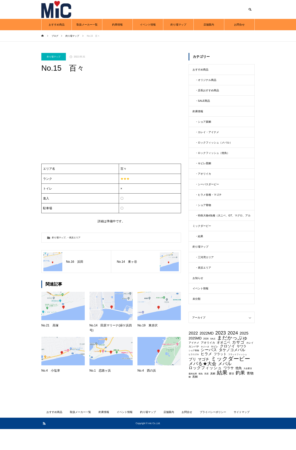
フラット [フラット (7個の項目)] (220, 375)
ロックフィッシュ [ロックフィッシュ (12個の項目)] (205, 389)
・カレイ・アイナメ (207, 138)
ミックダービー (202, 240)
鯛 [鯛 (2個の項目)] (190, 398)
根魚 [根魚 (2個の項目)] (201, 395)
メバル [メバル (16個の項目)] (225, 385)
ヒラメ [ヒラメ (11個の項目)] (206, 375)
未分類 (196, 319)
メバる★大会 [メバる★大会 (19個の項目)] (202, 385)
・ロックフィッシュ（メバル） (213, 149)
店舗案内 (209, 24)
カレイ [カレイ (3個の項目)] (250, 364)
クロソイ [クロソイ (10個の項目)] (227, 367)
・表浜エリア (73, 237)
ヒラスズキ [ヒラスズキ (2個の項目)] (194, 376)
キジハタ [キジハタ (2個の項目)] (205, 368)
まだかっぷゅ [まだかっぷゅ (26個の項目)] (232, 359)
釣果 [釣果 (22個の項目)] (240, 394)
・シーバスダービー (207, 194)
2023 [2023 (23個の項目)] (220, 354)
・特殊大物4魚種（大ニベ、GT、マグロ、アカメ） (223, 231)
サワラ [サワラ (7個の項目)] (241, 367)
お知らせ (198, 296)
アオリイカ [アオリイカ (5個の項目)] (208, 363)
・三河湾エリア (204, 274)
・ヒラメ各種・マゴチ (208, 206)
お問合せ (239, 24)
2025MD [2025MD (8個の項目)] (195, 359)
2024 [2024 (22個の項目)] (232, 354)
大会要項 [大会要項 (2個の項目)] (248, 390)
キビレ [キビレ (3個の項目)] (214, 368)
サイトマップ (242, 433)
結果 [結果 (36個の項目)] (222, 393)
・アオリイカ (203, 183)
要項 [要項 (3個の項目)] (231, 394)
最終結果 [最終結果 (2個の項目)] (193, 395)
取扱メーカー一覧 (87, 24)
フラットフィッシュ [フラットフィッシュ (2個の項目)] (237, 376)
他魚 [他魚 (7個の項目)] (238, 389)
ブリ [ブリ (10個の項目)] (192, 380)
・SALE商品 (202, 104)
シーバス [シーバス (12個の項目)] (209, 371)
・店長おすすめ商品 (207, 92)
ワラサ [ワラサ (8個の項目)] (229, 389)
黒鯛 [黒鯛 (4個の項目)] (195, 397)
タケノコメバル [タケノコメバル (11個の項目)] (232, 371)
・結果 (199, 251)
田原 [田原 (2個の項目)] (206, 395)
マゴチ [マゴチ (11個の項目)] (203, 380)
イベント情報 (148, 24)
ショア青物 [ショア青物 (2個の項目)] (194, 372)
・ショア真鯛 (203, 126)
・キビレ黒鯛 (203, 172)
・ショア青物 (203, 217)
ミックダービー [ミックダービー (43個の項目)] (230, 379)
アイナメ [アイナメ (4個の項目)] (194, 363)
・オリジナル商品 (205, 81)
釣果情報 (117, 24)
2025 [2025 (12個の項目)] (244, 354)
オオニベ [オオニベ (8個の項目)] (223, 363)
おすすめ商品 (57, 24)
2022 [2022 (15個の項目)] (193, 354)
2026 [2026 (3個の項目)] (206, 360)
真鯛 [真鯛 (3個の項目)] (212, 394)
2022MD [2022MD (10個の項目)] (207, 354)
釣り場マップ (178, 24)
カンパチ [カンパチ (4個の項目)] (194, 367)
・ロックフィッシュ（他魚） (212, 160)
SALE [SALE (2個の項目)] (212, 360)
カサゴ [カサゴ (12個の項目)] (238, 364)
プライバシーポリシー (213, 433)
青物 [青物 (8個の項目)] (250, 394)
